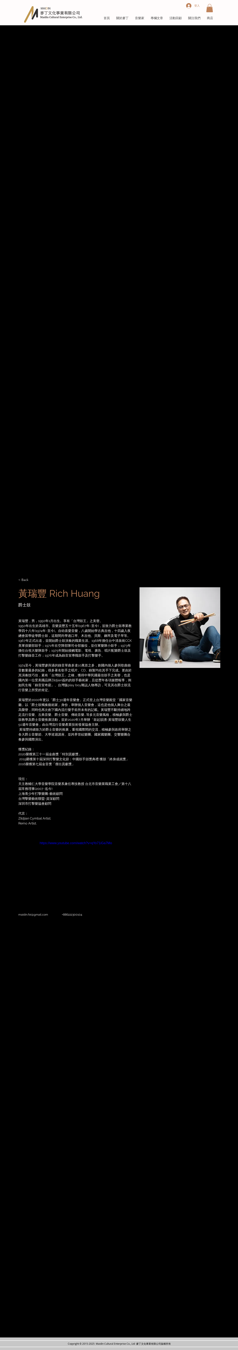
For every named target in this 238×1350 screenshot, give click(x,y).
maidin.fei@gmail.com (33, 914)
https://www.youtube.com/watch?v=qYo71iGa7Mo (76, 843)
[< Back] (26, 580)
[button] (209, 8)
